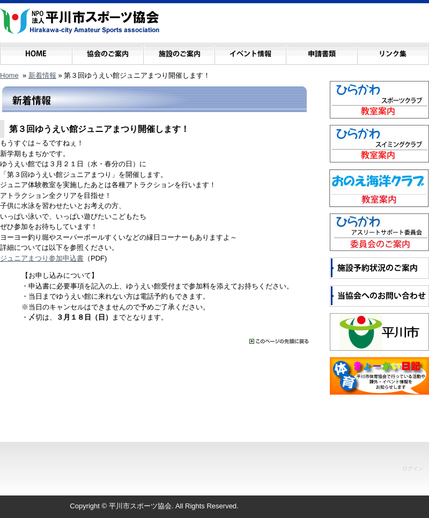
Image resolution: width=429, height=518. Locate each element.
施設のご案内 (178, 51)
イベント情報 (250, 51)
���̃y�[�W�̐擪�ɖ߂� (278, 341)
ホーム (36, 51)
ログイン (413, 468)
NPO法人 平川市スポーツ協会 (79, 21)
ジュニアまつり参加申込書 (42, 258)
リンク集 (392, 51)
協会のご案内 (107, 51)
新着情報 (42, 75)
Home (9, 75)
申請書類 (321, 51)
